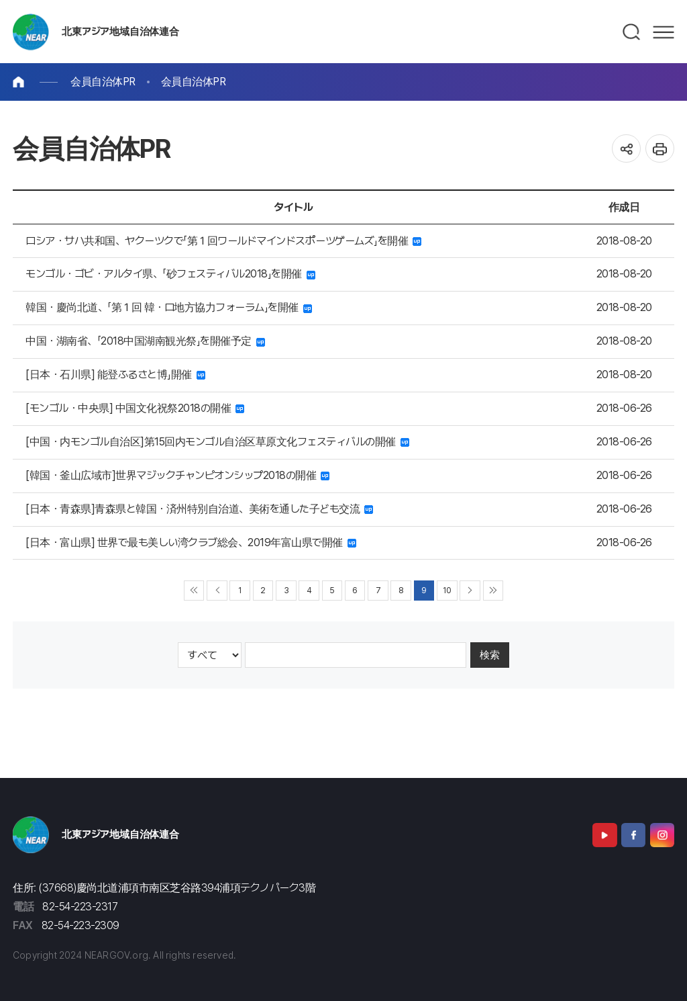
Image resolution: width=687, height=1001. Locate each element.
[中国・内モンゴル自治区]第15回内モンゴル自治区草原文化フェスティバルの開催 (217, 441)
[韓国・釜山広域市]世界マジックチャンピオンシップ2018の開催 (177, 475)
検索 (490, 655)
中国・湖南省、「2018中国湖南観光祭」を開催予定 (145, 341)
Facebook (633, 835)
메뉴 (663, 32)
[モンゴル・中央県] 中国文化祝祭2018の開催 (134, 408)
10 (447, 590)
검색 (632, 32)
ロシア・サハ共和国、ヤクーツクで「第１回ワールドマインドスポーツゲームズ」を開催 (223, 240)
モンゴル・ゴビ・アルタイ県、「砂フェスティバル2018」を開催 (170, 273)
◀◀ (194, 590)
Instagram (662, 835)
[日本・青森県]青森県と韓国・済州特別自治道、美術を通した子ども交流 (199, 509)
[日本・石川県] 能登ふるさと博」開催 (115, 374)
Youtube (604, 835)
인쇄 (659, 148)
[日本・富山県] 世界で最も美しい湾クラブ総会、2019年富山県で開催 (190, 542)
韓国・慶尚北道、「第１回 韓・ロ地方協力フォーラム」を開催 (168, 307)
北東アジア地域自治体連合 (120, 32)
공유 (626, 148)
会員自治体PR (103, 81)
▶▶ (493, 590)
